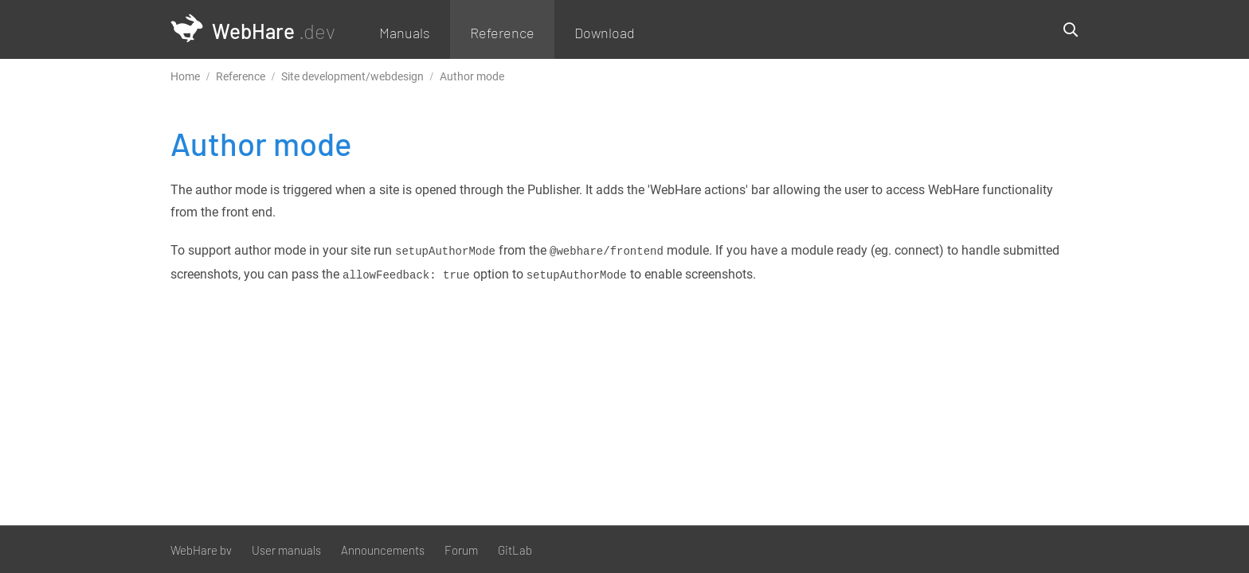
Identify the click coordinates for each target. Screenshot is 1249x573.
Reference (502, 32)
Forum (461, 550)
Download (604, 32)
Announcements (383, 550)
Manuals (404, 32)
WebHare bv (201, 550)
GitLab (515, 550)
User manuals (286, 550)
